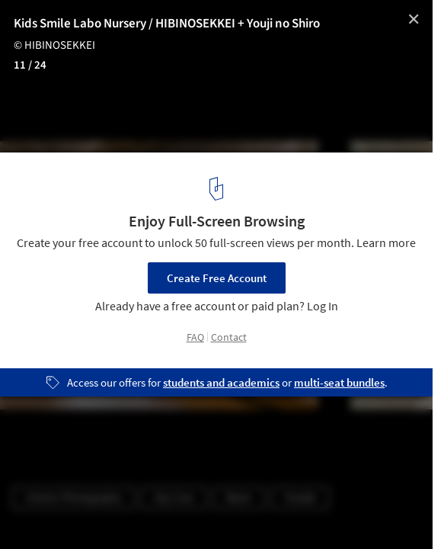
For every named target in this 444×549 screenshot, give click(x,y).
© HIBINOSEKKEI (54, 45)
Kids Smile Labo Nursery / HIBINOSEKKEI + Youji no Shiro (167, 23)
